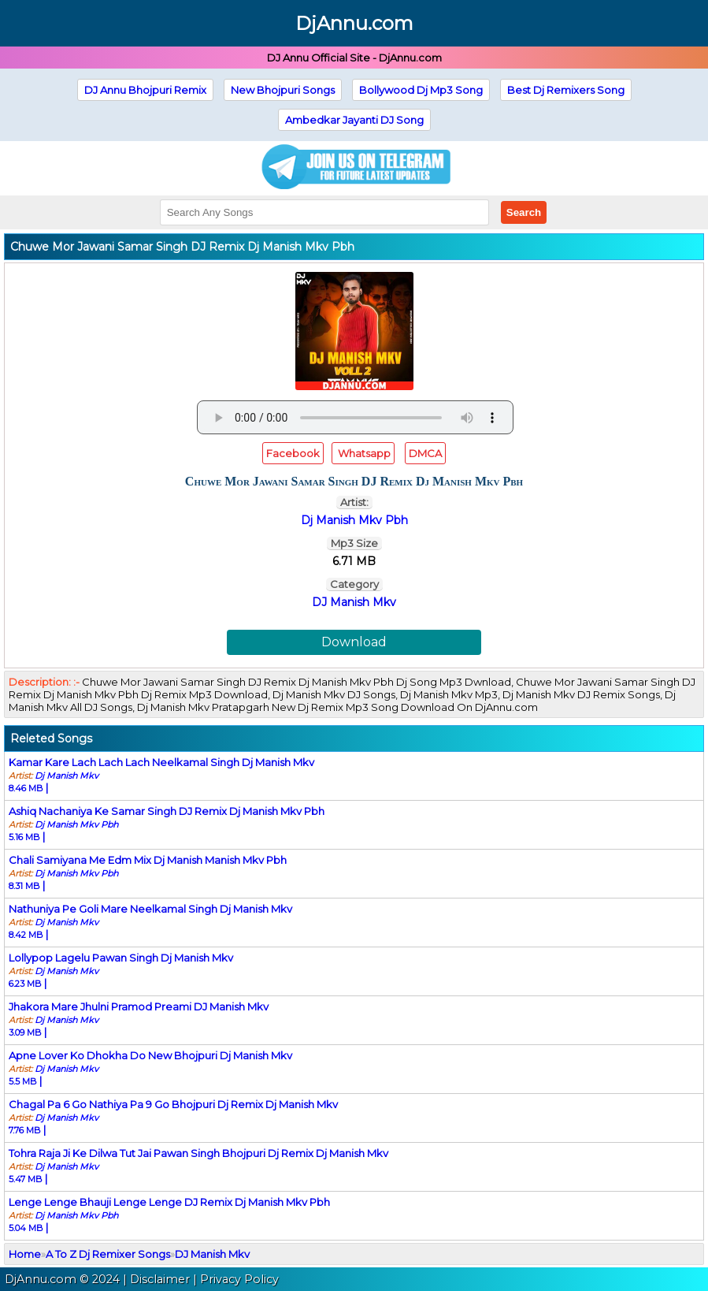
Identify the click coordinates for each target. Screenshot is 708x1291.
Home (25, 1254)
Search (523, 212)
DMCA (425, 453)
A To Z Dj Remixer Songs (108, 1254)
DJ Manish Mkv (354, 602)
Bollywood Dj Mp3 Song (421, 90)
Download (354, 641)
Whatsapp (363, 453)
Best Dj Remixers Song (566, 90)
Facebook (293, 453)
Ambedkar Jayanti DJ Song (354, 119)
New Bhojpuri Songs (283, 90)
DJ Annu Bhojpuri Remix (145, 90)
